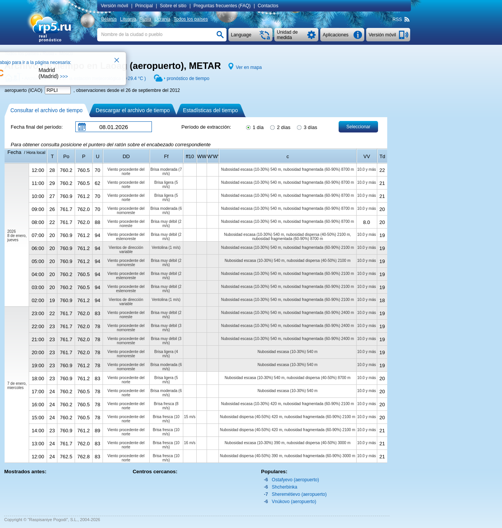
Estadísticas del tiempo (210, 110)
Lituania (128, 19)
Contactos (268, 5)
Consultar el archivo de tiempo (46, 110)
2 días (279, 126)
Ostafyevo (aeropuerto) (295, 479)
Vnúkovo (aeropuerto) (294, 501)
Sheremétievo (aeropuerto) (299, 494)
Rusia (145, 19)
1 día (254, 126)
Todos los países (191, 19)
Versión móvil (114, 5)
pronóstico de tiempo (188, 78)
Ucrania (162, 19)
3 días (306, 126)
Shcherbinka (284, 487)
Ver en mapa (249, 67)
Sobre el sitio (173, 5)
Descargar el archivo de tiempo (133, 110)
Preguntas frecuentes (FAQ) (222, 5)
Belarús (109, 19)
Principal (144, 5)
